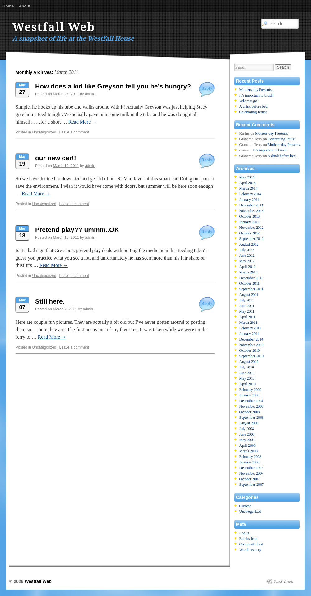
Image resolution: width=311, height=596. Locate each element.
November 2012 (251, 227)
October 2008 (249, 412)
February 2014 (250, 194)
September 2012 (251, 239)
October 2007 (249, 479)
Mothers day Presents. (255, 90)
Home (8, 6)
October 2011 (249, 283)
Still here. (50, 301)
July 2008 (246, 429)
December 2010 (251, 339)
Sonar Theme (284, 581)
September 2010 (251, 356)
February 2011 (250, 328)
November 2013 (251, 211)
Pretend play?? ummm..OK (77, 229)
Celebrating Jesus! (253, 112)
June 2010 (247, 373)
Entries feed (248, 538)
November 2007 (251, 473)
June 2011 (247, 306)
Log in (244, 533)
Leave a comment (74, 132)
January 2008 (249, 462)
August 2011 (248, 294)
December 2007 (251, 468)
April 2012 (247, 266)
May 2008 (247, 440)
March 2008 (248, 451)
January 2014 (249, 199)
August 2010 (249, 361)
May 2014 (247, 177)
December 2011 (251, 278)
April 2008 (247, 445)
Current (245, 506)
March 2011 (248, 322)
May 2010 (247, 378)
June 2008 (247, 434)
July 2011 (246, 300)
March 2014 (248, 188)
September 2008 (251, 417)
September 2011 (251, 289)
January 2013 (249, 222)
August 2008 (249, 423)
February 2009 (250, 389)
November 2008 (251, 406)
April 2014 (247, 183)
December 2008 (251, 401)
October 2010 (249, 350)
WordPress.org (250, 550)
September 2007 (251, 484)
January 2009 (249, 395)
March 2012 (248, 272)
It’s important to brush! (256, 95)
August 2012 (249, 244)
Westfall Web (53, 27)
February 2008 (250, 456)
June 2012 (247, 255)
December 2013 (251, 205)
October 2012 (249, 233)
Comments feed (251, 544)
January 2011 (249, 334)
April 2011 (247, 317)
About (24, 6)
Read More (82, 121)
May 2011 (247, 311)
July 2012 (246, 250)
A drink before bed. (253, 106)
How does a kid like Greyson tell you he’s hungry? (113, 86)
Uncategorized (44, 132)
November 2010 (251, 345)
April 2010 (247, 384)
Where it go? (249, 101)
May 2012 (247, 261)
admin (90, 94)
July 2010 (246, 367)
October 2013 (249, 216)
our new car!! (55, 157)
